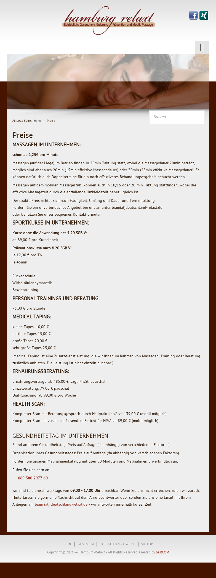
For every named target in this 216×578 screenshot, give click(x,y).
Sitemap (147, 544)
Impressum (86, 544)
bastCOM (162, 552)
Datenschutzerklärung (117, 544)
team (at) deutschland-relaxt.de (61, 504)
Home (67, 544)
